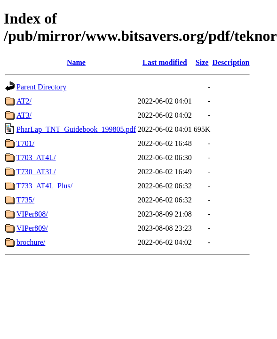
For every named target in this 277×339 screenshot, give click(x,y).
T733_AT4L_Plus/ (44, 186)
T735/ (25, 200)
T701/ (25, 143)
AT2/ (24, 101)
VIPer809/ (32, 228)
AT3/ (24, 115)
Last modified (164, 62)
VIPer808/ (32, 214)
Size (202, 62)
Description (230, 62)
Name (76, 62)
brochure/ (30, 242)
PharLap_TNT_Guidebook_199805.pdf (76, 129)
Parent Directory (41, 87)
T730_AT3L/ (36, 172)
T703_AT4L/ (36, 157)
